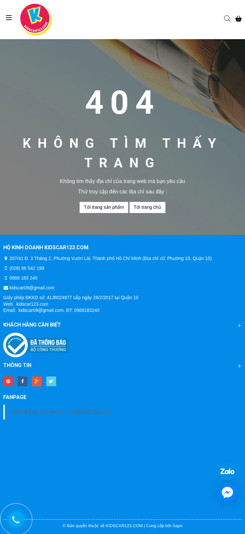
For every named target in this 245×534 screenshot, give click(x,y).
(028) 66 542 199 (26, 268)
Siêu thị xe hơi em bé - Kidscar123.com (61, 412)
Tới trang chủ (147, 207)
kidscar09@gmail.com (31, 287)
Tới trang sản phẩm (104, 207)
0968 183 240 (23, 278)
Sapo (177, 525)
